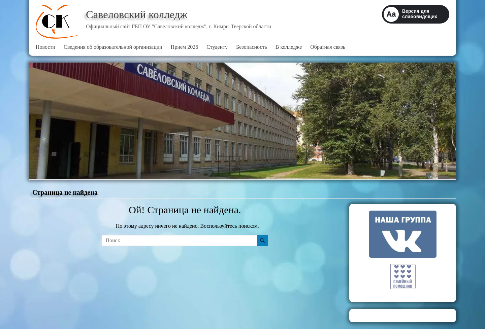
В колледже (289, 47)
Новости (45, 47)
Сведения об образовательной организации (113, 47)
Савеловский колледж (142, 14)
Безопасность (251, 47)
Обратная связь (327, 47)
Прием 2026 (184, 47)
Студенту (217, 47)
